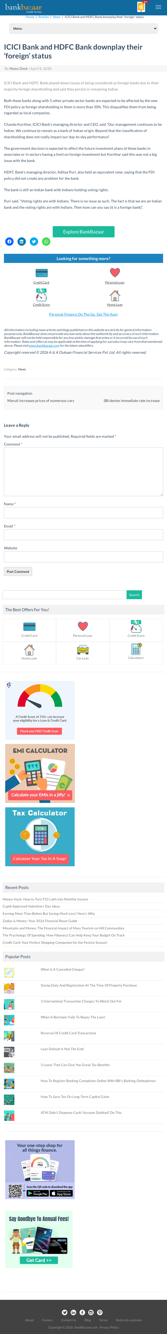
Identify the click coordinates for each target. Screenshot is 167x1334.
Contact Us (68, 1320)
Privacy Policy (109, 1327)
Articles (43, 17)
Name (10, 504)
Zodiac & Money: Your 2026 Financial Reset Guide (40, 921)
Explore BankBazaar (83, 232)
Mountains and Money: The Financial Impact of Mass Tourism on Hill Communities (63, 928)
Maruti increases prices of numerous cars (40, 400)
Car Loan (82, 658)
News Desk (19, 68)
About (29, 1320)
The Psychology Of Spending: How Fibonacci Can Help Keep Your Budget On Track (64, 935)
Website (10, 548)
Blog (88, 1320)
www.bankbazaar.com (44, 345)
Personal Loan (114, 282)
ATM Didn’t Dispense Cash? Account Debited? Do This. (81, 1112)
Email (9, 526)
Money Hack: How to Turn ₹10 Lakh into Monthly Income (45, 899)
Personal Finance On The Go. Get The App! (83, 314)
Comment (13, 444)
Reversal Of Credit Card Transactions (68, 1033)
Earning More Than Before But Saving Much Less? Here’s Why (49, 913)
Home (30, 17)
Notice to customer (129, 1320)
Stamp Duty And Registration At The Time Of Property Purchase (89, 985)
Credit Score (41, 305)
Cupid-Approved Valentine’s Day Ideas (31, 906)
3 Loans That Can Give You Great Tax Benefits (75, 1065)
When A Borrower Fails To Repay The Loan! (73, 1017)
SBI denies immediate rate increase (132, 400)
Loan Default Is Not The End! (62, 1049)
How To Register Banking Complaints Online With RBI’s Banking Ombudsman (98, 1081)
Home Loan (115, 305)
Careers (47, 1320)
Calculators (136, 658)
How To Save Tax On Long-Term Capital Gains (75, 1097)
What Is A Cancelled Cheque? (63, 969)
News (57, 17)
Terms (103, 1320)
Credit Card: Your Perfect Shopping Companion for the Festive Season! (55, 942)
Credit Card (41, 282)
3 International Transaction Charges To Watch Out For (81, 1001)
